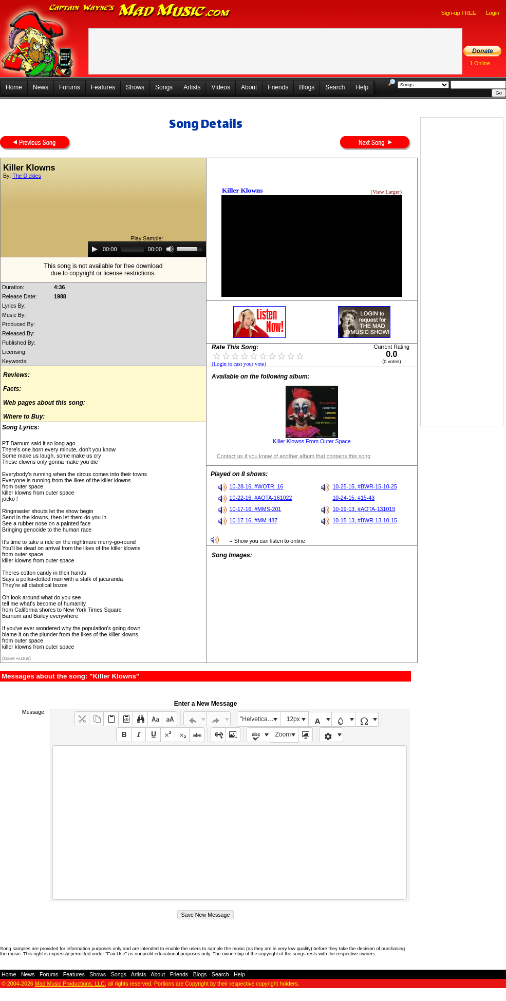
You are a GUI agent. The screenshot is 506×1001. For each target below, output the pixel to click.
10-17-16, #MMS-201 (256, 509)
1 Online (480, 63)
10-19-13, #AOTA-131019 (363, 509)
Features (103, 87)
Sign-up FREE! (459, 13)
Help (361, 87)
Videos (220, 87)
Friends (278, 87)
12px (293, 719)
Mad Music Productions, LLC (70, 983)
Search (335, 87)
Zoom (283, 734)
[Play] (94, 249)
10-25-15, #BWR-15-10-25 (364, 486)
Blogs (306, 87)
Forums (69, 87)
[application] (147, 249)
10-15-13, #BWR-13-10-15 (364, 520)
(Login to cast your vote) (239, 364)
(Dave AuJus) (16, 658)
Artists (191, 87)
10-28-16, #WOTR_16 (257, 486)
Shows (135, 87)
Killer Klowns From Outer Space (312, 441)
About (249, 87)
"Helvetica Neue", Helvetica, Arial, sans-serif (260, 719)
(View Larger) (386, 192)
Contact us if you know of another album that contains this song (293, 456)
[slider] (132, 249)
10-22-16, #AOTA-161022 (261, 498)
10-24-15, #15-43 (353, 498)
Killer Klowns (242, 190)
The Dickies (26, 176)
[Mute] (170, 249)
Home (14, 87)
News (40, 87)
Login (492, 13)
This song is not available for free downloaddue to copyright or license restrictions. (103, 269)
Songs (164, 87)
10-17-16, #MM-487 (254, 520)
